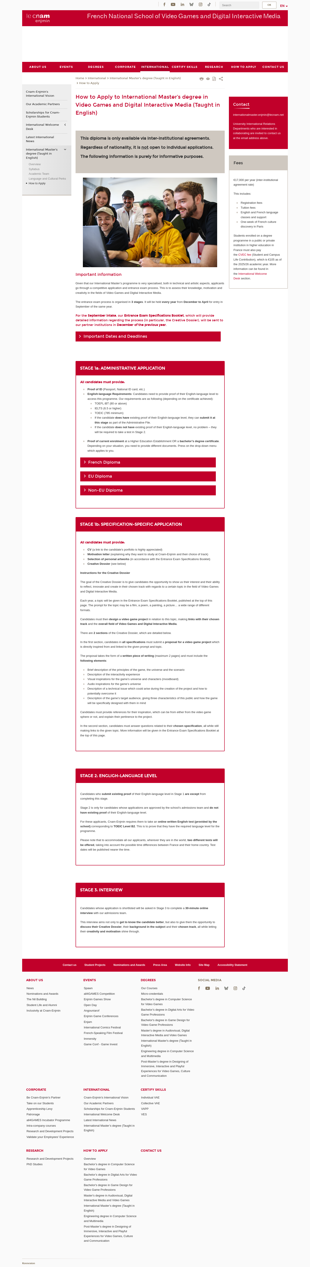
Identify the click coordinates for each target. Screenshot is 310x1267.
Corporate (36, 1089)
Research (34, 1151)
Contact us (69, 965)
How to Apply (89, 83)
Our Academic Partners (43, 104)
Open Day (90, 1004)
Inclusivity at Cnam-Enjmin (43, 1010)
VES (144, 1114)
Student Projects (94, 965)
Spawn (88, 988)
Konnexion (28, 1263)
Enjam (88, 1021)
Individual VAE (150, 1097)
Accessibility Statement (233, 965)
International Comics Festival (102, 1027)
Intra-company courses (41, 1125)
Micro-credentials (152, 993)
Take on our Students (40, 1103)
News (30, 988)
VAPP (145, 1108)
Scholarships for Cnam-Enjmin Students (43, 114)
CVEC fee (244, 254)
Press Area (160, 965)
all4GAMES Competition (99, 993)
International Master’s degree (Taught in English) (145, 78)
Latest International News (40, 139)
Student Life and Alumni (42, 1004)
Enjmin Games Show (97, 999)
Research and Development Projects (50, 1131)
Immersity (90, 1038)
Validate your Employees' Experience (50, 1136)
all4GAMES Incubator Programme (48, 1120)
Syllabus (34, 169)
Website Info (183, 965)
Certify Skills (153, 1089)
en (282, 6)
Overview (35, 164)
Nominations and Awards (129, 965)
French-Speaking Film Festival (103, 1033)
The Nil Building (37, 999)
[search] (239, 5)
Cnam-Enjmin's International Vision (40, 94)
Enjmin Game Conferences (101, 1016)
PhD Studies (35, 1164)
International (97, 78)
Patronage (33, 1114)
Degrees (148, 980)
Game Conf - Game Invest (100, 1044)
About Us (34, 980)
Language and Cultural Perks (47, 178)
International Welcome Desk (42, 127)
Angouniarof (91, 1010)
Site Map (204, 965)
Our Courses (149, 988)
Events (89, 980)
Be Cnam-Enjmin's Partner (43, 1097)
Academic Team (39, 173)
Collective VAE (150, 1103)
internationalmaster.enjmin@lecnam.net (258, 114)
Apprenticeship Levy (40, 1108)
